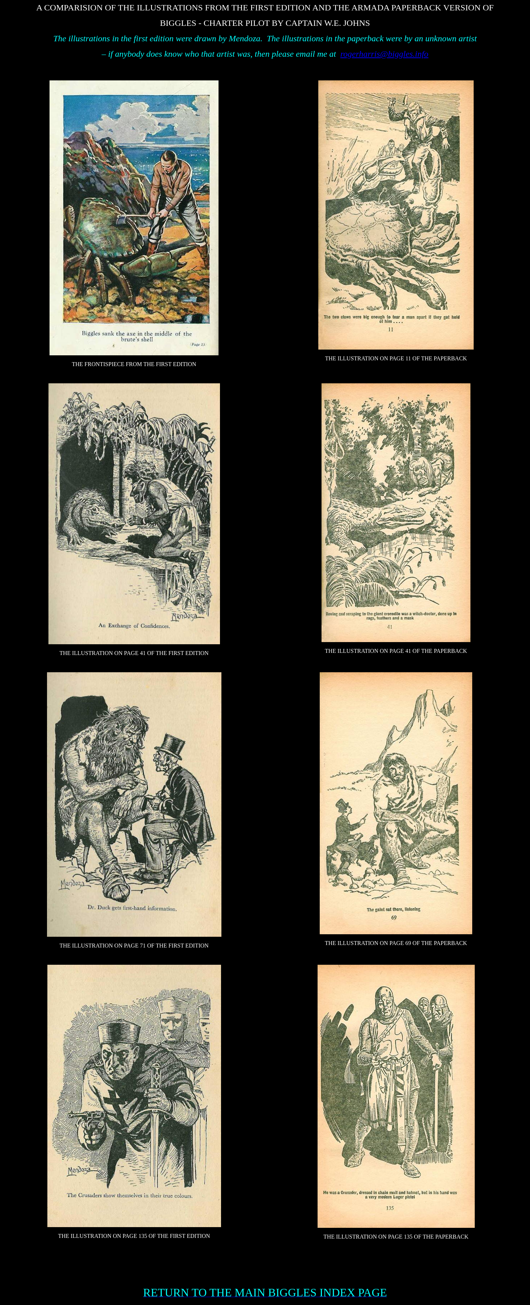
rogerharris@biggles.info (384, 54)
